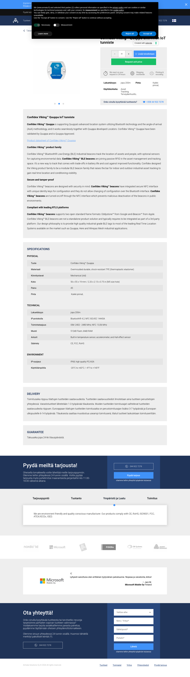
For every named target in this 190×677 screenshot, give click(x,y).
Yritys (129, 665)
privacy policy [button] (118, 7)
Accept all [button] (147, 34)
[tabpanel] (56, 70)
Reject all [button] (130, 34)
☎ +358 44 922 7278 (153, 102)
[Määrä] (121, 54)
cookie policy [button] (118, 10)
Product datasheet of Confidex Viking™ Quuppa (51, 140)
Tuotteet (26, 20)
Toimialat (117, 665)
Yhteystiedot (143, 665)
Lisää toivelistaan (145, 54)
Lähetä (133, 646)
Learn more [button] (43, 34)
